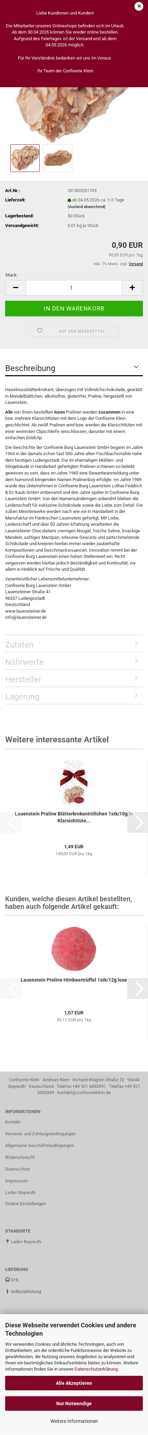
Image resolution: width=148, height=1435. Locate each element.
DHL (12, 1279)
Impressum (16, 1180)
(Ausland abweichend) (87, 207)
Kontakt (12, 1122)
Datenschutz (17, 1169)
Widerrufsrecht (19, 1157)
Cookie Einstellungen (25, 1203)
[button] (15, 288)
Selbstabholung (23, 1291)
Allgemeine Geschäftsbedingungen (39, 1145)
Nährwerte (24, 662)
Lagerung (22, 697)
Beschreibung (30, 368)
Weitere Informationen (74, 1421)
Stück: (11, 275)
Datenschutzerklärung (96, 1369)
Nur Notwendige (74, 1403)
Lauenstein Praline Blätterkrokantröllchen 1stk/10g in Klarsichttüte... (74, 817)
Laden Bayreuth (20, 1192)
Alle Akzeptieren (74, 1383)
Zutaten (19, 645)
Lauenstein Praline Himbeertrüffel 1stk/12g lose (74, 980)
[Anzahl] (74, 288)
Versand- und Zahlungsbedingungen (40, 1133)
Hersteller (23, 679)
